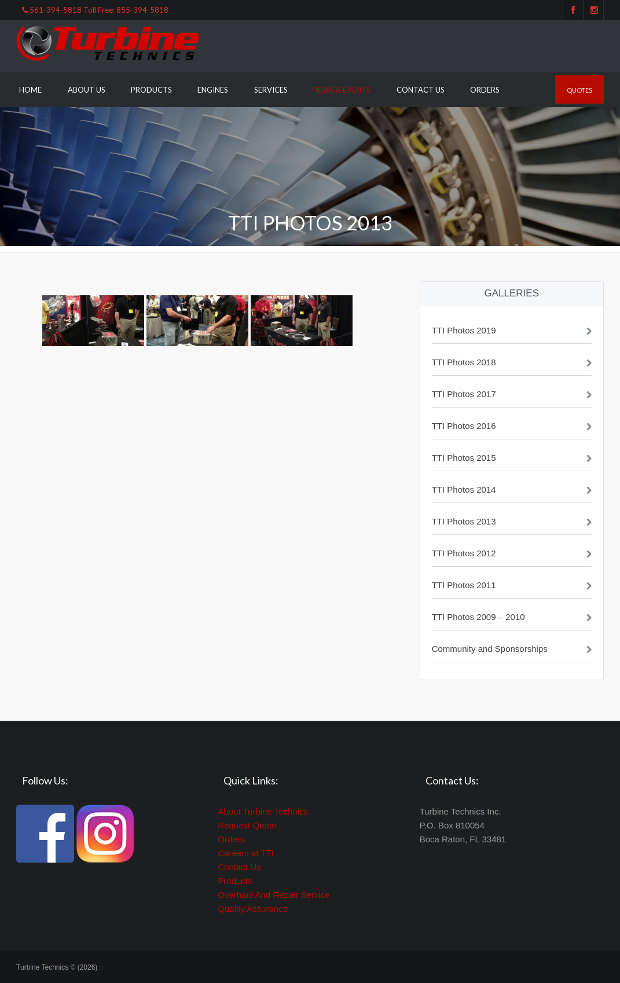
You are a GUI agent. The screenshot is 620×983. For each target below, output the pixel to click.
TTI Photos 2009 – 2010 (478, 617)
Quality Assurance (253, 909)
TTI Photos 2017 (464, 394)
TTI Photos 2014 (464, 489)
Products (151, 89)
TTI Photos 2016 (464, 426)
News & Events (341, 89)
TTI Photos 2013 (464, 521)
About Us (86, 89)
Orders (485, 89)
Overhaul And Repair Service (273, 895)
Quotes (579, 90)
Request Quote (247, 825)
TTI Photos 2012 (464, 553)
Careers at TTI (245, 853)
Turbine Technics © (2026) (56, 967)
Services (271, 89)
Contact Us (421, 89)
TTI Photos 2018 (464, 362)
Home (30, 89)
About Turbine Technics (263, 811)
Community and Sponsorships (490, 649)
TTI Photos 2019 (464, 330)
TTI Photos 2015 (464, 458)
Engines (212, 89)
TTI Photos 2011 (464, 585)
